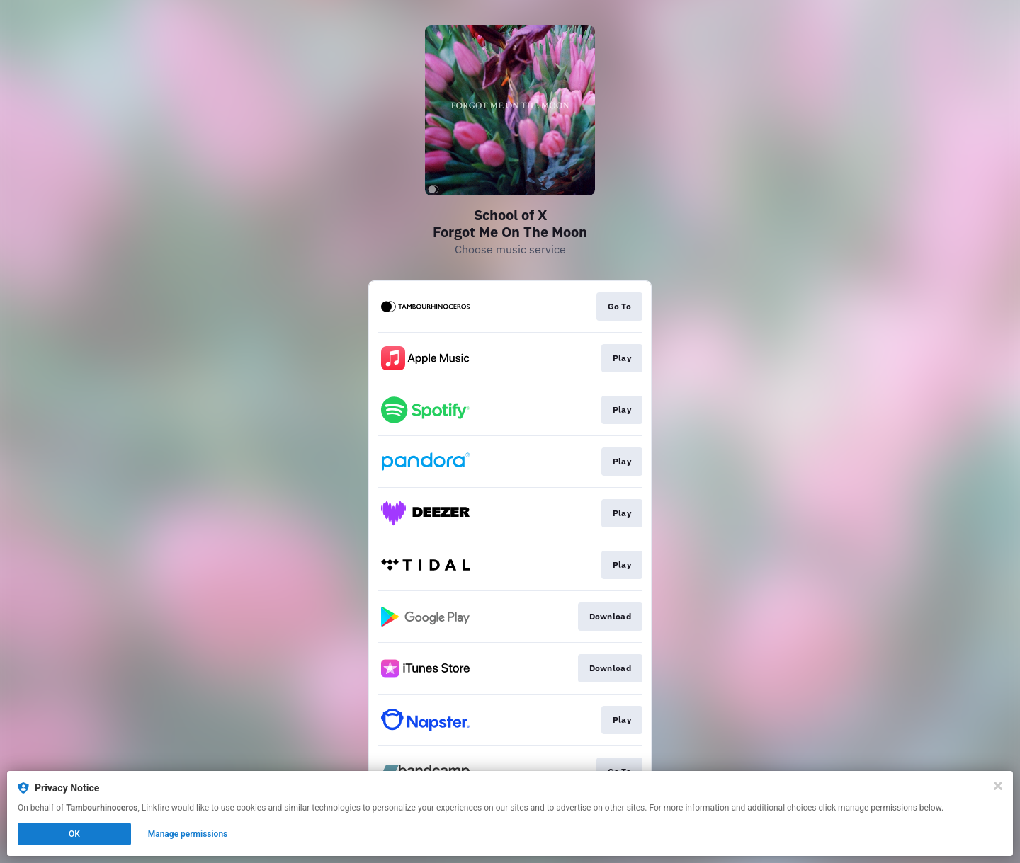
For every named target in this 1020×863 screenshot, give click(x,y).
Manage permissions (188, 834)
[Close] (998, 786)
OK (74, 834)
